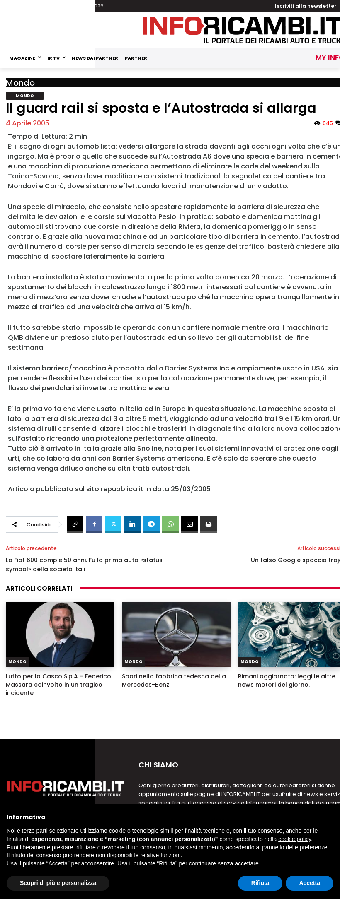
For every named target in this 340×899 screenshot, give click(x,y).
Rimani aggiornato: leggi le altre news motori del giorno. (286, 680)
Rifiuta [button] (260, 883)
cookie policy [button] (294, 839)
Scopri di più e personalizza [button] (58, 883)
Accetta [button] (309, 883)
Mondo (20, 83)
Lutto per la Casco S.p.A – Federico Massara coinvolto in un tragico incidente (58, 684)
